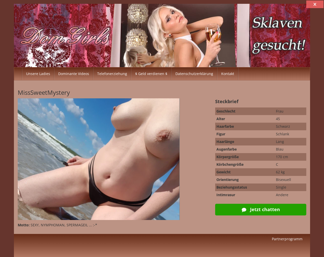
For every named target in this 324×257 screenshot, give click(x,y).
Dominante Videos (73, 73)
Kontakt (227, 73)
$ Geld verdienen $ (151, 73)
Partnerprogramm (287, 238)
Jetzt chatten (261, 209)
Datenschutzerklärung (194, 73)
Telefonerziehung (112, 73)
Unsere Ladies (38, 73)
